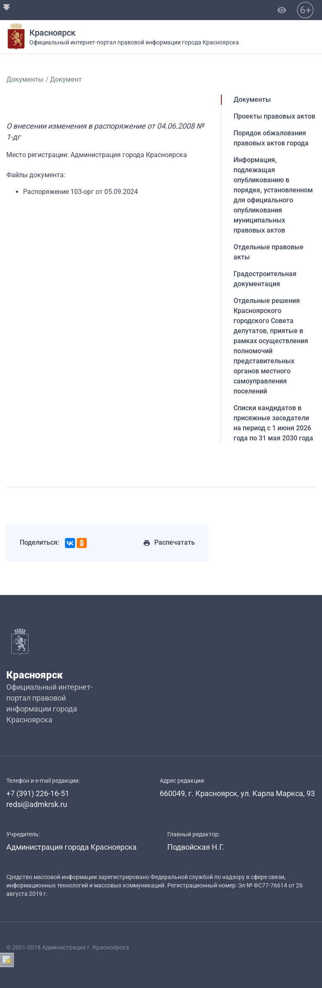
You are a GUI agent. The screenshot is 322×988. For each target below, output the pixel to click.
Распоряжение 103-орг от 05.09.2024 (80, 192)
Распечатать (169, 542)
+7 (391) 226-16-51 (37, 793)
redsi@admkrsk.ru (36, 804)
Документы (25, 79)
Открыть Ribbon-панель (6, 6)
